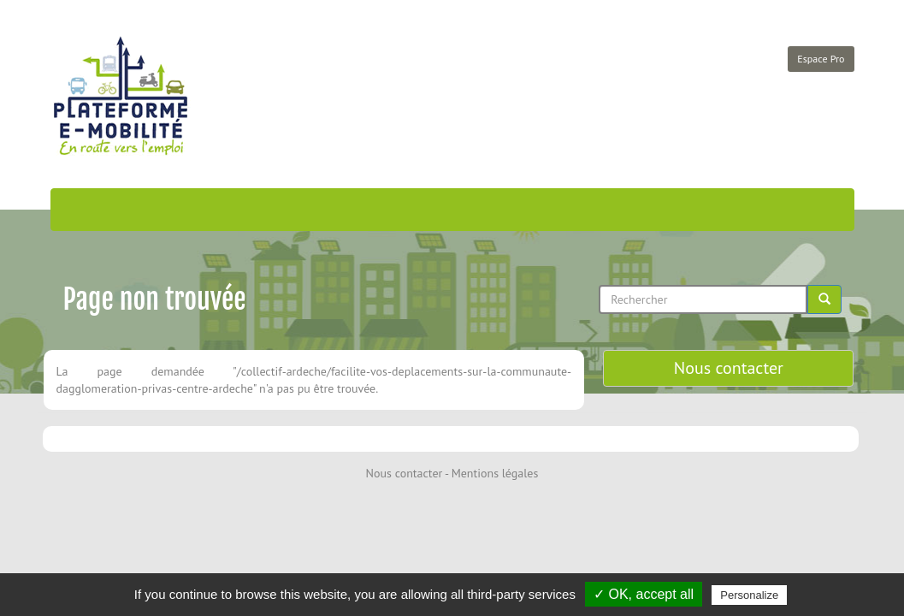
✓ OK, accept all (644, 594)
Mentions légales (495, 473)
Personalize (749, 595)
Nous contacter (728, 368)
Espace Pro (820, 58)
